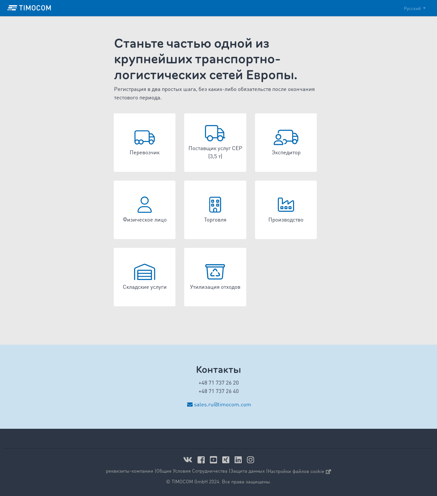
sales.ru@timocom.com (222, 405)
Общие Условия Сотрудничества (191, 471)
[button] (145, 142)
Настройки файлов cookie (299, 472)
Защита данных (247, 471)
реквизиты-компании (129, 471)
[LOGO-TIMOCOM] (29, 8)
